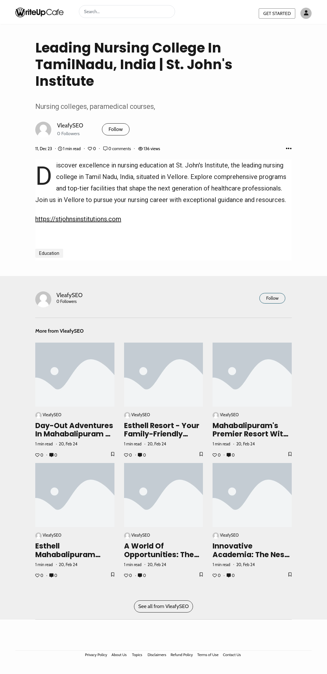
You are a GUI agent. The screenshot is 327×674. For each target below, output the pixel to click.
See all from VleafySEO (163, 606)
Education (49, 253)
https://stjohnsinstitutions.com (78, 219)
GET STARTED (277, 13)
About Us (119, 654)
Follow (116, 129)
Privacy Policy (96, 654)
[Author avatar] (306, 13)
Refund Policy (182, 654)
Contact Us (232, 654)
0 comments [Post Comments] (117, 148)
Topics (137, 654)
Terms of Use (207, 654)
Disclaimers (156, 654)
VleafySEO (70, 125)
